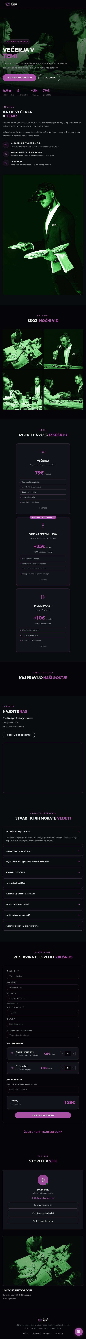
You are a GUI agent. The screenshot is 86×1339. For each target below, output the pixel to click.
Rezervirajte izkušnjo (19, 78)
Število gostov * (16, 1007)
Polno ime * (13, 971)
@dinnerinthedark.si (43, 1221)
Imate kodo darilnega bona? (22, 1084)
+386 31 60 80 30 (43, 1205)
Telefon (11, 993)
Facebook (59, 1333)
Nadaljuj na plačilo (43, 1115)
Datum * (11, 1019)
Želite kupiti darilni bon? (43, 1132)
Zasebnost (36, 1333)
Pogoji (25, 1333)
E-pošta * (12, 982)
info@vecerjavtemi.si (43, 1213)
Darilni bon (49, 78)
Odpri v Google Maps (19, 735)
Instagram (47, 1333)
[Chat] (79, 1332)
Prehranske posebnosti (19, 1030)
